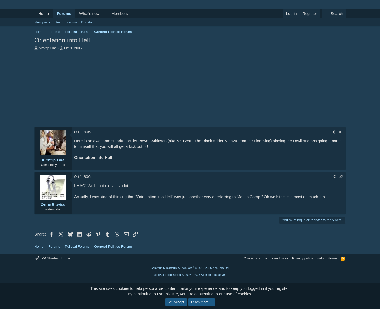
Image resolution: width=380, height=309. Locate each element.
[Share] (334, 132)
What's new (89, 13)
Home (43, 13)
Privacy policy (302, 258)
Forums (64, 13)
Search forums (66, 22)
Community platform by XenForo (190, 267)
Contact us (252, 258)
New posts (42, 22)
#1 (341, 132)
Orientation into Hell (93, 157)
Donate (86, 22)
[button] (103, 13)
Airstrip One (48, 48)
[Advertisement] (190, 90)
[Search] (334, 13)
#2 (341, 177)
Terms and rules (276, 258)
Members (119, 13)
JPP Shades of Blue (52, 258)
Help (320, 258)
